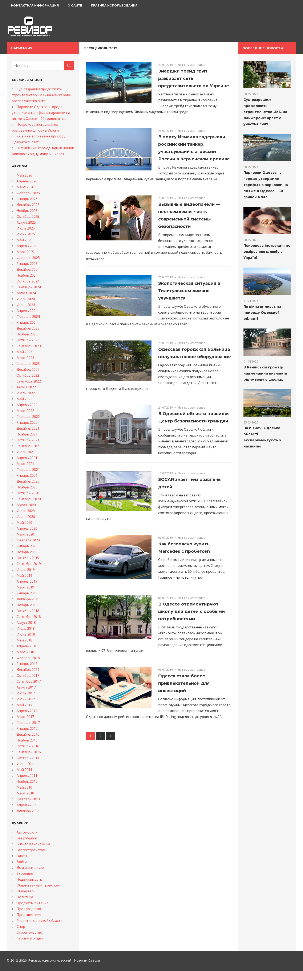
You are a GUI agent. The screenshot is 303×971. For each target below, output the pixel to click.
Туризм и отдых (30, 938)
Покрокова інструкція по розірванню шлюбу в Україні (266, 252)
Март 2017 (25, 716)
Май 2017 (24, 705)
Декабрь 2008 (28, 811)
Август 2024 (26, 293)
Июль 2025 (26, 228)
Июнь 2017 (26, 699)
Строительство (29, 932)
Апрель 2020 (27, 528)
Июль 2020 (26, 510)
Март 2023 (25, 357)
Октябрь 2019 (28, 557)
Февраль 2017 (28, 722)
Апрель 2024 (27, 310)
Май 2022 (24, 399)
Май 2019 (24, 575)
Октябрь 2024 (28, 281)
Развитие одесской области (39, 920)
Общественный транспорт (39, 885)
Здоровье (25, 873)
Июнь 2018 (26, 634)
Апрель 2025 (27, 246)
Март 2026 (25, 187)
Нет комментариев (191, 65)
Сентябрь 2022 (29, 381)
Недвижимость (29, 879)
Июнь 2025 (26, 234)
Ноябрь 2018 (27, 605)
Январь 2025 (27, 263)
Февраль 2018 (28, 658)
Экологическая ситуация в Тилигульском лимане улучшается (189, 291)
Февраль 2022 (28, 416)
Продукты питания (32, 903)
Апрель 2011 (27, 775)
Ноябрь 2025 (27, 210)
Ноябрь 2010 (27, 781)
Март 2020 (25, 534)
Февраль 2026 (28, 193)
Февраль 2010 (28, 799)
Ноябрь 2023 (27, 334)
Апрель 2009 (27, 805)
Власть (22, 856)
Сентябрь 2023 (29, 346)
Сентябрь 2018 (29, 616)
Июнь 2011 (26, 763)
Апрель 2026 (27, 181)
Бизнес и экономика (33, 844)
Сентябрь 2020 (29, 499)
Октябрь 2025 (28, 216)
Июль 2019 (26, 569)
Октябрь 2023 (28, 340)
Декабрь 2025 (28, 204)
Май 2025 (24, 240)
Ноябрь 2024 (27, 275)
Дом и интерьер (30, 867)
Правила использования (114, 5)
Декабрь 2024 (28, 269)
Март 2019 (25, 587)
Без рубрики (27, 838)
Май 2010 (24, 787)
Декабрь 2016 (28, 734)
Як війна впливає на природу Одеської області (262, 313)
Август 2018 (26, 622)
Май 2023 (24, 352)
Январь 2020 (27, 546)
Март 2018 (25, 652)
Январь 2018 (27, 663)
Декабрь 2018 (28, 599)
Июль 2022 (26, 393)
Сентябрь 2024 (29, 287)
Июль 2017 (26, 693)
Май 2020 (24, 522)
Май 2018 (24, 640)
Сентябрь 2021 (29, 446)
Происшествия (29, 914)
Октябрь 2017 (28, 675)
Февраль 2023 (28, 363)
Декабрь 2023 (28, 328)
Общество (25, 891)
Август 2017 (26, 687)
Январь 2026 (27, 199)
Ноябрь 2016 (27, 740)
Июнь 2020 (26, 516)
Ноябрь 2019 (27, 552)
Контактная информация (35, 5)
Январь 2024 (27, 322)
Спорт (22, 926)
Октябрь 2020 (28, 493)
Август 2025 (26, 222)
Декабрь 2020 (28, 481)
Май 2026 (24, 175)
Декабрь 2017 (28, 669)
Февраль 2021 (28, 469)
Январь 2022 (27, 422)
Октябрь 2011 (28, 758)
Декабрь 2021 (28, 428)
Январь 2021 (27, 475)
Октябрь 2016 (28, 746)
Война (22, 861)
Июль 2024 (26, 299)
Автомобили (27, 832)
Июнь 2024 (26, 304)
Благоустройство (31, 850)
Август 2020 (26, 505)
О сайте (75, 5)
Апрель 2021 (27, 457)
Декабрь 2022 (28, 369)
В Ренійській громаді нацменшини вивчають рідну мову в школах (265, 373)
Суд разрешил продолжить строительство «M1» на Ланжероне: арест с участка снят (42, 95)
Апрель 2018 (27, 646)
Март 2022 (25, 410)
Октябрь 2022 (28, 375)
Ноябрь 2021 (27, 434)
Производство (29, 908)
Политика (25, 897)
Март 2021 (25, 463)
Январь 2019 (27, 593)
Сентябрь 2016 (29, 752)
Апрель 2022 (27, 404)
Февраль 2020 (28, 540)
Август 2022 (26, 387)
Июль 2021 (26, 452)
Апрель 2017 (27, 710)
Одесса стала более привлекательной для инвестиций (184, 683)
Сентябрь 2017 (29, 681)
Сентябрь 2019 (29, 563)
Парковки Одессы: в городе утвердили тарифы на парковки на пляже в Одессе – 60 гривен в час (41, 112)
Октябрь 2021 (28, 440)
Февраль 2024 (28, 316)
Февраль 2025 (28, 257)
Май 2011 (24, 769)
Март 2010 (25, 793)
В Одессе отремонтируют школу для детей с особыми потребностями (191, 611)
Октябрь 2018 (28, 610)
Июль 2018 (26, 628)
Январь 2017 (27, 728)
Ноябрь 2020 (27, 487)
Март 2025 (25, 251)
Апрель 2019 (27, 581)
